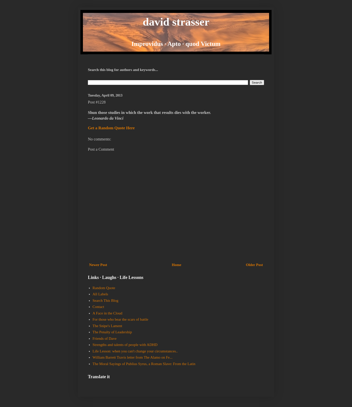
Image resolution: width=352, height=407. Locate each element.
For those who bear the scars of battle (120, 319)
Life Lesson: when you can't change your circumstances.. (135, 351)
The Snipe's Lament (107, 326)
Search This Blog (105, 301)
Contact (98, 307)
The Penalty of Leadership (112, 332)
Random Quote (104, 288)
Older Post (254, 265)
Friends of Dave (105, 338)
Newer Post (98, 265)
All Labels (100, 294)
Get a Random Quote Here (111, 128)
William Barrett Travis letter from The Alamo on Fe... (133, 357)
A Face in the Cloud (107, 313)
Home (176, 265)
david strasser (176, 22)
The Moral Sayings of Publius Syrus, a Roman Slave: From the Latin (144, 364)
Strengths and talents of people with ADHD (125, 345)
